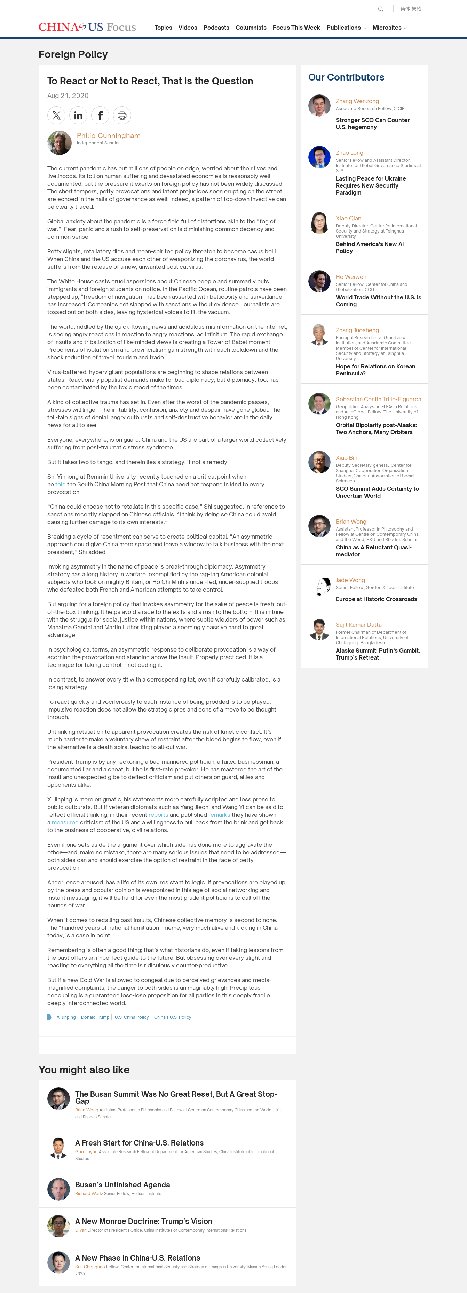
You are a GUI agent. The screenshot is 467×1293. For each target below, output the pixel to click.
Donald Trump (95, 1017)
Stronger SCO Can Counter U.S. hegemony (373, 123)
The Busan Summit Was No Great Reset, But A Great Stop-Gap (176, 1097)
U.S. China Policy (132, 1017)
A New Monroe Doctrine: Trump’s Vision (143, 1221)
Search (380, 9)
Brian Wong (351, 521)
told (60, 484)
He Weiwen (351, 276)
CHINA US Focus (87, 26)
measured (65, 822)
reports (158, 814)
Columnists (251, 27)
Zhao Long (349, 152)
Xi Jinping (66, 1017)
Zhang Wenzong (357, 101)
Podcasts (216, 27)
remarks (219, 814)
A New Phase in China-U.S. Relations (137, 1258)
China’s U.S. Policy (172, 1017)
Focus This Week (296, 27)
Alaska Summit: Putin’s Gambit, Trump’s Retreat (378, 654)
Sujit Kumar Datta (359, 624)
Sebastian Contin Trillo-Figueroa (378, 399)
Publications (344, 27)
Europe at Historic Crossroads (376, 598)
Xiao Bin (346, 457)
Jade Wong (350, 580)
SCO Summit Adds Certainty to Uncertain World (377, 492)
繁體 (416, 9)
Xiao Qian (348, 218)
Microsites (387, 27)
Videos (188, 27)
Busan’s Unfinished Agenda (122, 1184)
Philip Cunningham (109, 135)
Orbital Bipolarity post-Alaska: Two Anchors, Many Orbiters (376, 428)
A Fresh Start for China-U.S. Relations (139, 1143)
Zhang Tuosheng (357, 330)
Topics (163, 27)
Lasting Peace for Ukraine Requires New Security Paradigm (371, 185)
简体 (405, 9)
